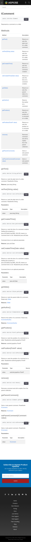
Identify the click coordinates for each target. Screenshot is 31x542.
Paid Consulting (15, 521)
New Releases (15, 506)
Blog (15, 524)
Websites (15, 527)
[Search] (14, 7)
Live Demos (15, 514)
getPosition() (6, 110)
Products (15, 503)
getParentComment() (8, 151)
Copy (26, 19)
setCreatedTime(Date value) (10, 75)
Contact (21, 539)
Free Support (15, 516)
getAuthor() (5, 100)
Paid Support (15, 519)
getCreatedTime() (7, 63)
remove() (5, 134)
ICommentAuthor (6, 319)
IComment (4, 407)
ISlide (9, 299)
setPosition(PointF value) (9, 122)
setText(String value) (8, 51)
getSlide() (5, 88)
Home (15, 501)
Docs (15, 511)
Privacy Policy (11, 539)
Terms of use (16, 539)
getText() (4, 39)
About (15, 529)
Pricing (15, 508)
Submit (15, 481)
